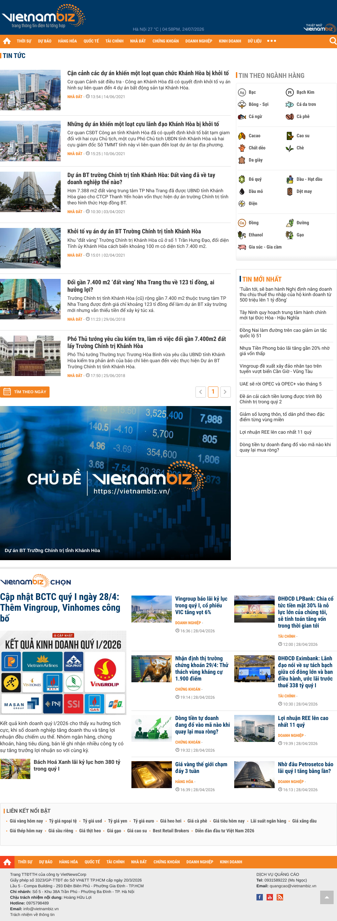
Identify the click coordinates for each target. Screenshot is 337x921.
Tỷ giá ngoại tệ (63, 821)
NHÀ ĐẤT (138, 41)
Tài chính (286, 636)
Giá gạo (114, 831)
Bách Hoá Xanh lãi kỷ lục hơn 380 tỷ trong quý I (77, 765)
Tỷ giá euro (143, 821)
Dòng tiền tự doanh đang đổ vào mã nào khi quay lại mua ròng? (202, 725)
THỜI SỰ (24, 41)
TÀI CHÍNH (114, 41)
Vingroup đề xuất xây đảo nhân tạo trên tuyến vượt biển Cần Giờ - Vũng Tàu (280, 369)
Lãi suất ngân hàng (268, 821)
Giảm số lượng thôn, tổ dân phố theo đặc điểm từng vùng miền (282, 417)
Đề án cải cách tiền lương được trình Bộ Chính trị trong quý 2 (281, 399)
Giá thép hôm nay (26, 831)
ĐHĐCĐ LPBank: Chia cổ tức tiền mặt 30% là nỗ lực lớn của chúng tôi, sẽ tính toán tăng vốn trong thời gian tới (306, 612)
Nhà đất (75, 96)
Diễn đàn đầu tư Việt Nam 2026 (224, 831)
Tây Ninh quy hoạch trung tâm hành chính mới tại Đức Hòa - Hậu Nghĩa (283, 315)
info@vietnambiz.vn (41, 908)
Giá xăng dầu (304, 821)
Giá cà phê (197, 821)
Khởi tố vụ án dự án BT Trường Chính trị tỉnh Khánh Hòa (134, 231)
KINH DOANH (230, 41)
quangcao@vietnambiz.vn (293, 886)
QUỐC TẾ (91, 41)
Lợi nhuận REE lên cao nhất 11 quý (275, 432)
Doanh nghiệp (188, 623)
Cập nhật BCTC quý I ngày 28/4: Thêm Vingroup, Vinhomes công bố (60, 607)
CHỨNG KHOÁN (166, 41)
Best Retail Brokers (171, 831)
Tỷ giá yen (117, 821)
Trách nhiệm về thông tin (32, 914)
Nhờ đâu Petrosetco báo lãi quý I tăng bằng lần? (305, 768)
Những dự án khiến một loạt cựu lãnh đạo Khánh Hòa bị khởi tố (143, 124)
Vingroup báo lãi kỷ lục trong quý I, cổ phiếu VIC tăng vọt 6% (201, 606)
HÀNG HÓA (67, 41)
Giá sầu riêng (61, 831)
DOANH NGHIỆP (198, 41)
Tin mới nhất (262, 279)
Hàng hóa (184, 781)
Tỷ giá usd (92, 821)
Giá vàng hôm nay (26, 821)
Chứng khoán (188, 689)
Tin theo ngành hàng (272, 75)
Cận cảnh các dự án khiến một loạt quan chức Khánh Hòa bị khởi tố (148, 73)
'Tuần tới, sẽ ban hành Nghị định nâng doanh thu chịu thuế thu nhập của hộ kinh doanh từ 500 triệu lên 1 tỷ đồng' (286, 295)
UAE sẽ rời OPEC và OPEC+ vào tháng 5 (280, 384)
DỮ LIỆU (255, 41)
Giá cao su (137, 831)
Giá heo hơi (170, 821)
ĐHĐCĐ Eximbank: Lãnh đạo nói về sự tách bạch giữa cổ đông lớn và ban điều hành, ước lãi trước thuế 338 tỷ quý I (305, 672)
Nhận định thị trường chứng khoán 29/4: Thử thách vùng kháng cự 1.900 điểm (201, 668)
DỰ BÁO (45, 41)
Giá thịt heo (90, 831)
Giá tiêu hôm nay (229, 821)
